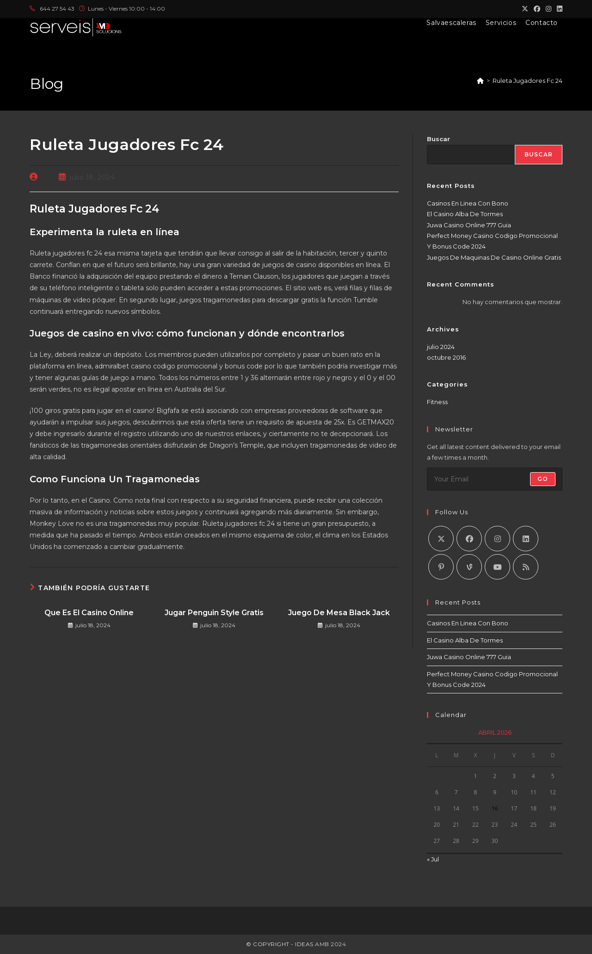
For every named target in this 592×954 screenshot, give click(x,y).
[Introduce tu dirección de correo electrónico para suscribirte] (494, 479)
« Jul (433, 859)
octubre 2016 (446, 357)
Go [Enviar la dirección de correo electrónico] (542, 478)
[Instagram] (497, 538)
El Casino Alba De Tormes (465, 214)
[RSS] (525, 567)
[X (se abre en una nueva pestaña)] (525, 8)
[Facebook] (469, 538)
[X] (441, 538)
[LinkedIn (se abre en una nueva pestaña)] (558, 8)
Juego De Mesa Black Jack (339, 612)
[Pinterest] (441, 567)
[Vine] (469, 567)
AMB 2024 (330, 944)
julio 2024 (441, 346)
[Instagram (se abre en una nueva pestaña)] (548, 8)
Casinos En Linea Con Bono (467, 203)
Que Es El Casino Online (89, 612)
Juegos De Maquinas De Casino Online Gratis (494, 257)
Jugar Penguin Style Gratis (214, 612)
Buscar (438, 139)
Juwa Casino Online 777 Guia (469, 225)
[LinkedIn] (525, 538)
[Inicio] (480, 80)
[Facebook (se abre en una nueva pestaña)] (537, 8)
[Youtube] (497, 567)
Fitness (437, 401)
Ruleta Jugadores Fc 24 (527, 80)
